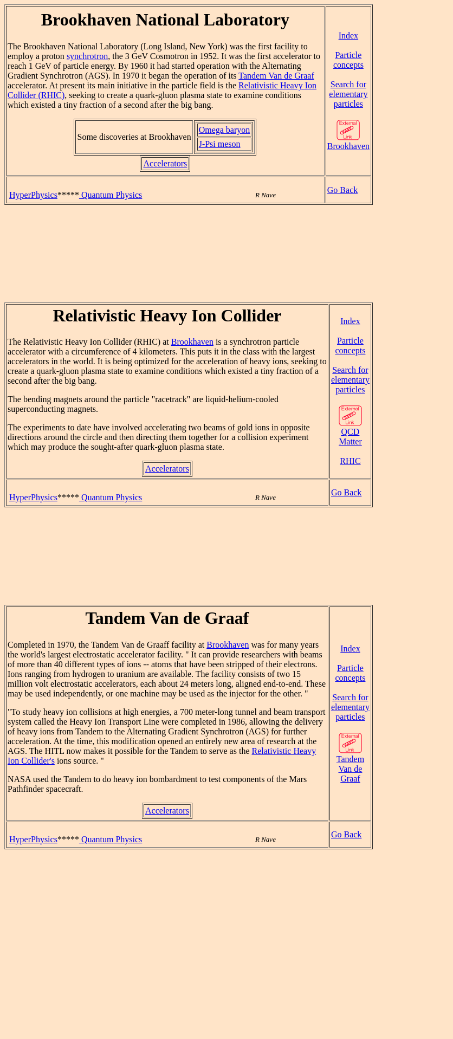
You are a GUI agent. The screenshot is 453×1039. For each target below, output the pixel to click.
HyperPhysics (33, 194)
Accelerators (165, 163)
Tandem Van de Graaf (276, 75)
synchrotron (87, 56)
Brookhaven (348, 142)
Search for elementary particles (348, 94)
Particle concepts (348, 59)
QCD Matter (350, 433)
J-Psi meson (220, 144)
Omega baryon (224, 129)
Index (348, 35)
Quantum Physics (110, 194)
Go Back (342, 190)
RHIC (350, 461)
